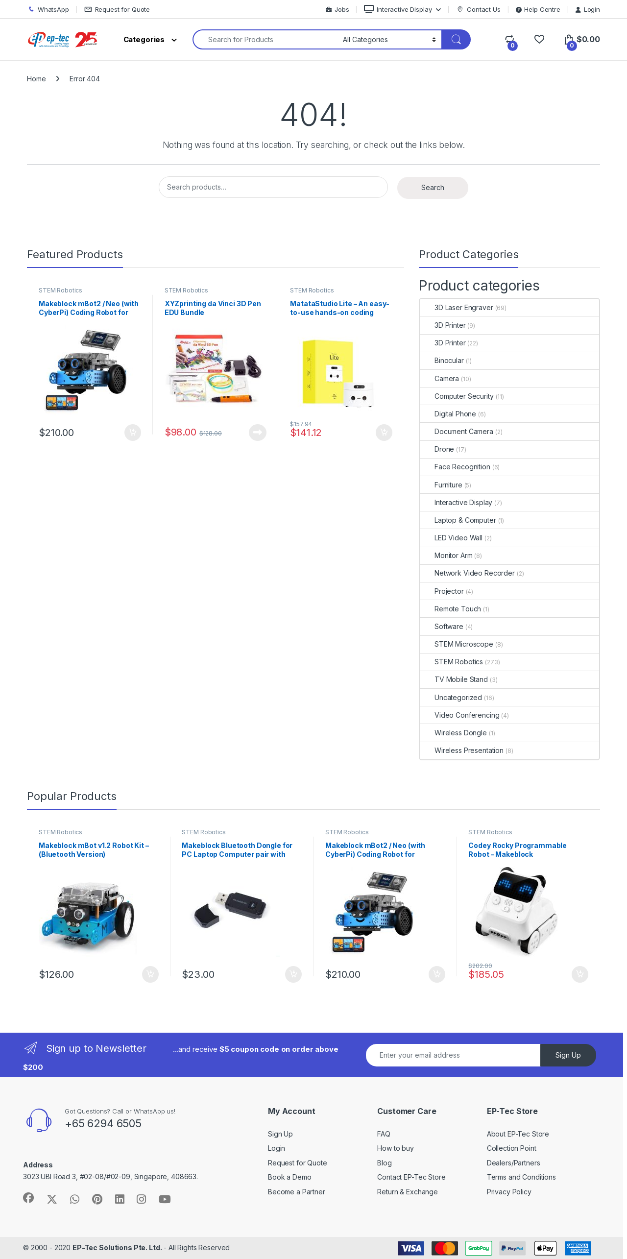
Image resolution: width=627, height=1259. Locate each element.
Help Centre (538, 9)
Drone (437, 449)
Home (36, 78)
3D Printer (443, 325)
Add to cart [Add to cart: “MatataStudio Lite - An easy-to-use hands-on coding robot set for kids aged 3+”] (384, 432)
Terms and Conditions (521, 1177)
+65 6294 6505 (103, 1123)
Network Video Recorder (467, 573)
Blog (384, 1163)
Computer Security (457, 396)
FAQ (383, 1134)
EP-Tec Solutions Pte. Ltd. (117, 1247)
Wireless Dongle (453, 732)
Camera (439, 378)
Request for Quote (117, 9)
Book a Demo (289, 1177)
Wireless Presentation (462, 750)
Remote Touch (450, 609)
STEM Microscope (456, 644)
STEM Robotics (60, 290)
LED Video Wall (451, 537)
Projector (442, 591)
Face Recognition (455, 466)
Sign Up (568, 1055)
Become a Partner (296, 1191)
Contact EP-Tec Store (411, 1177)
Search (432, 187)
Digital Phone (448, 414)
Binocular (442, 360)
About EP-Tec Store (518, 1134)
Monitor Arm (446, 555)
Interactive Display (398, 9)
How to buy (395, 1148)
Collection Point (511, 1148)
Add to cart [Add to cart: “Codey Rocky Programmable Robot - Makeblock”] (580, 974)
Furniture (441, 485)
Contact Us (478, 9)
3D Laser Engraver (456, 307)
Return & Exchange (407, 1191)
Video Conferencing (459, 715)
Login (588, 9)
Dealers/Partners (513, 1163)
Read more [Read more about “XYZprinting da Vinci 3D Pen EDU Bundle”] (257, 432)
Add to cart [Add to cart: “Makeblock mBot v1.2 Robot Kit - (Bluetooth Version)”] (150, 974)
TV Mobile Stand (454, 679)
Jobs (337, 9)
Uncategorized (451, 697)
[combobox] (265, 39)
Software (441, 626)
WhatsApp (48, 9)
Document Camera (456, 431)
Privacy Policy (509, 1191)
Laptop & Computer (458, 520)
